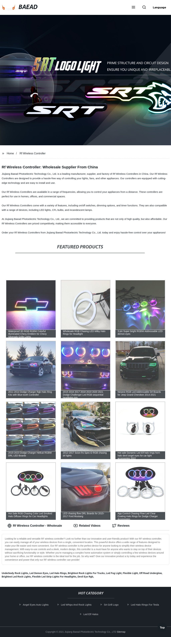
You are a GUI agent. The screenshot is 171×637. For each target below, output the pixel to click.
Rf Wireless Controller (33, 153)
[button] (133, 7)
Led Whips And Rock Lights (78, 604)
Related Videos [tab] (87, 526)
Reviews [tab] (121, 526)
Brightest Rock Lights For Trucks (86, 573)
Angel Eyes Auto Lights (38, 604)
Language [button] (159, 7)
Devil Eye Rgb (85, 576)
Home (10, 153)
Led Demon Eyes (38, 573)
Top (162, 628)
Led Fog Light (114, 573)
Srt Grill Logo (113, 604)
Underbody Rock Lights (15, 573)
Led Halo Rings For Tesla (147, 604)
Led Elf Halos (93, 614)
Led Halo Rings (58, 573)
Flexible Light (130, 573)
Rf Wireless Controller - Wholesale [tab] (35, 526)
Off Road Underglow (150, 573)
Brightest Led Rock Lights (16, 576)
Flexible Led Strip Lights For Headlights (54, 576)
